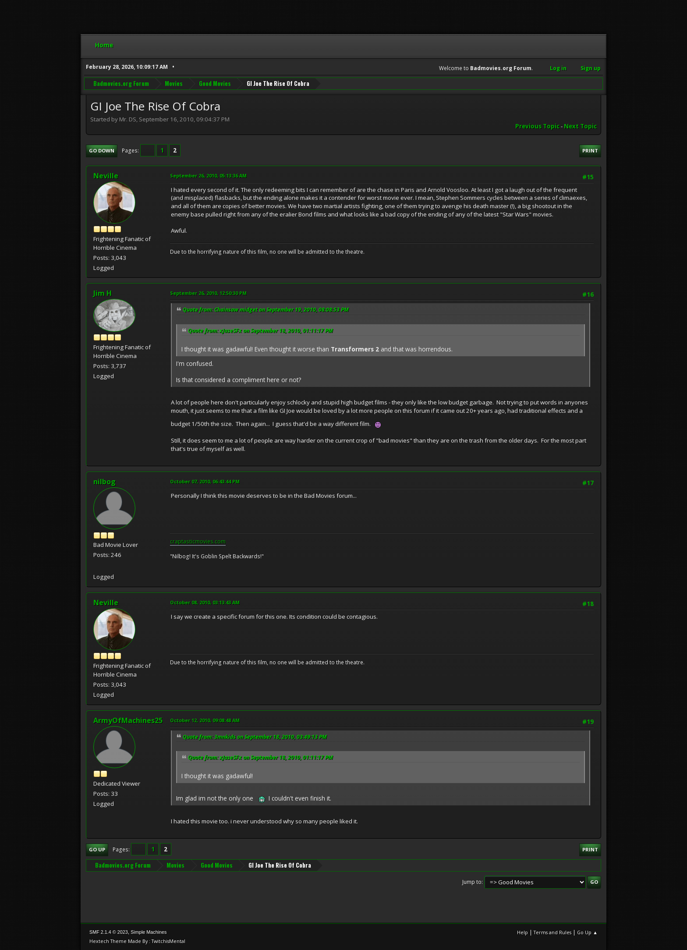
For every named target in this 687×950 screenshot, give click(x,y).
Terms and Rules (552, 932)
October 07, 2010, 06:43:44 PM (205, 481)
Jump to (472, 882)
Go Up (97, 849)
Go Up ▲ (587, 932)
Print (590, 150)
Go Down (101, 150)
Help (522, 932)
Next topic (580, 126)
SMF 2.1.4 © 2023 (108, 932)
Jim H (102, 293)
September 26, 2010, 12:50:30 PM (208, 293)
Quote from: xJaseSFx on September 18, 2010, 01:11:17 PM (260, 330)
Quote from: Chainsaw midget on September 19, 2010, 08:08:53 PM (266, 309)
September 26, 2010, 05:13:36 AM (208, 175)
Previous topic (537, 126)
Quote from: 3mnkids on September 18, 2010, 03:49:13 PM (255, 737)
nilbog (104, 481)
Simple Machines (148, 932)
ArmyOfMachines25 (128, 720)
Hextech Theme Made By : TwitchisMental (137, 941)
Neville (105, 176)
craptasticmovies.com (198, 541)
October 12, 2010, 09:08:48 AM (205, 720)
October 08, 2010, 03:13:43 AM (205, 602)
